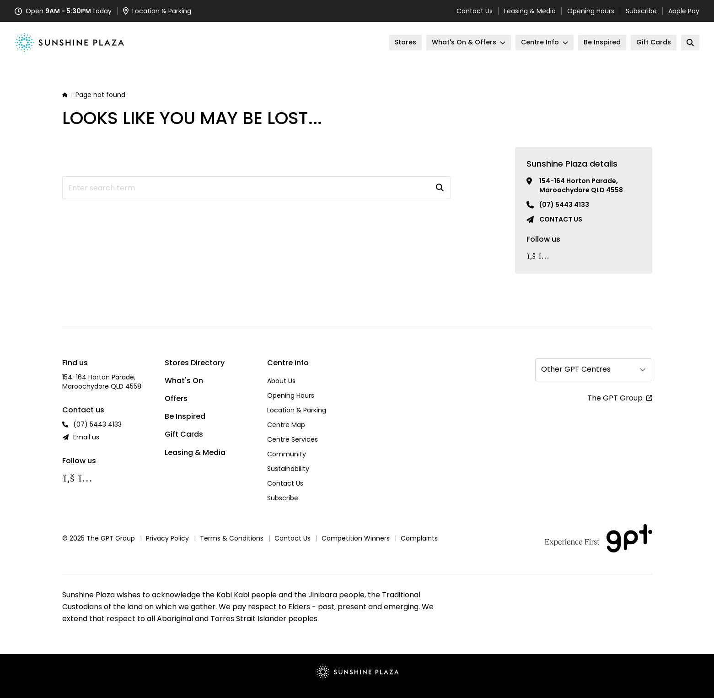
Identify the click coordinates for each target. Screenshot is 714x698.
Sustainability (288, 468)
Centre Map (286, 424)
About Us (281, 380)
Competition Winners (356, 538)
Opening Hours (590, 11)
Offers (176, 398)
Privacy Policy (167, 538)
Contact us (560, 219)
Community (286, 454)
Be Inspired (185, 416)
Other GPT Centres (576, 369)
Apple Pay (683, 11)
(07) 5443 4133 (564, 204)
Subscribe (641, 11)
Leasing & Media (530, 11)
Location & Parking (296, 410)
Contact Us (474, 11)
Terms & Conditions (231, 538)
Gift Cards (184, 434)
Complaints (419, 538)
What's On (184, 380)
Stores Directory (195, 362)
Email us (86, 437)
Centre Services (292, 439)
